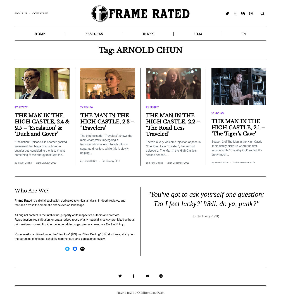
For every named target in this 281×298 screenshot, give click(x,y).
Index (148, 34)
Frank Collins (25, 161)
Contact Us (40, 13)
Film (198, 34)
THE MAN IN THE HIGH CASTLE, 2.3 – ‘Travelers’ (107, 119)
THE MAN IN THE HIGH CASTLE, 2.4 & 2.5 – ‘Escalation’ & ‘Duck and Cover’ (41, 123)
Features (94, 34)
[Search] (262, 13)
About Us (21, 13)
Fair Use (63, 232)
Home (40, 34)
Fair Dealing (92, 232)
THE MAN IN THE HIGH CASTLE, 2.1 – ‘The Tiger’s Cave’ (238, 125)
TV (244, 34)
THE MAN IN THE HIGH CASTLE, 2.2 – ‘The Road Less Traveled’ (172, 123)
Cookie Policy (114, 222)
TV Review (21, 106)
